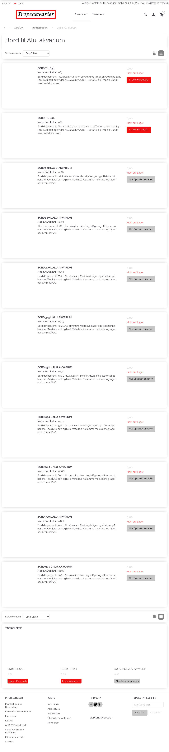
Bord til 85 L (46, 117)
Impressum (11, 716)
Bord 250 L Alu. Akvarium (54, 267)
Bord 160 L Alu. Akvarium (54, 217)
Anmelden (139, 712)
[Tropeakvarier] (35, 14)
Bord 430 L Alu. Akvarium (54, 367)
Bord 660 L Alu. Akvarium (54, 466)
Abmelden (155, 712)
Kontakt (9, 720)
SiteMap (9, 741)
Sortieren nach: (13, 53)
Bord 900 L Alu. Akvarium (54, 566)
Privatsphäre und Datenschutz (13, 705)
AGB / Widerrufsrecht (16, 725)
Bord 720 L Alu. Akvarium (54, 516)
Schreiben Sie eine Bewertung (14, 731)
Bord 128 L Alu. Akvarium (54, 167)
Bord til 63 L (46, 68)
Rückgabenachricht (14, 737)
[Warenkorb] (162, 14)
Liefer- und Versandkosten (18, 711)
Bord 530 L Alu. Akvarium (54, 417)
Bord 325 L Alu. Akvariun (54, 317)
